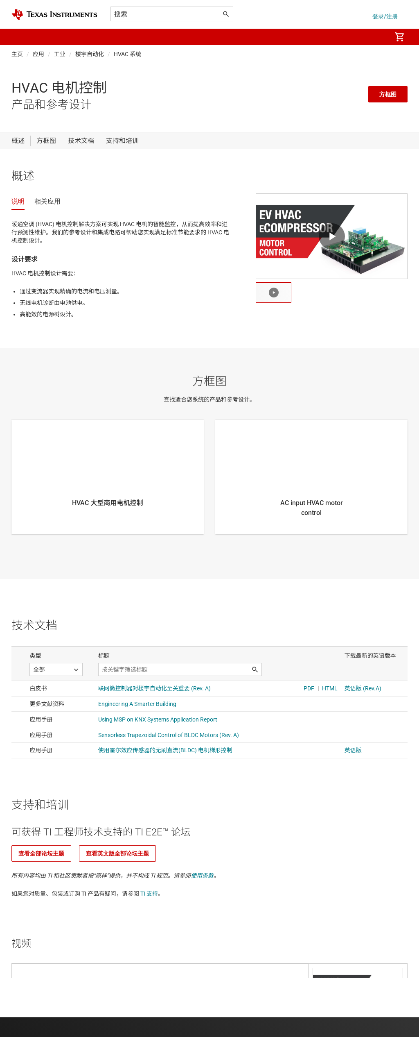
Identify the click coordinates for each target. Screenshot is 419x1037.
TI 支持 (149, 893)
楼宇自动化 (89, 54)
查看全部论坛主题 (41, 853)
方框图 (387, 94)
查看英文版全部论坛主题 (117, 853)
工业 (59, 54)
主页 (17, 54)
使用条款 (202, 875)
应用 (38, 54)
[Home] (54, 14)
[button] (19, 37)
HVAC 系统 (127, 54)
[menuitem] (376, 37)
